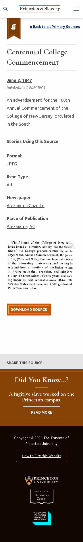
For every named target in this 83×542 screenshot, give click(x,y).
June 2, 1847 (19, 80)
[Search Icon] (5, 9)
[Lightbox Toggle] (41, 265)
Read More (41, 412)
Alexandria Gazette (25, 205)
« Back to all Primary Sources (55, 27)
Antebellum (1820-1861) (26, 87)
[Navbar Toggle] (76, 8)
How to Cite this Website (41, 456)
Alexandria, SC (21, 226)
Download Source (29, 310)
